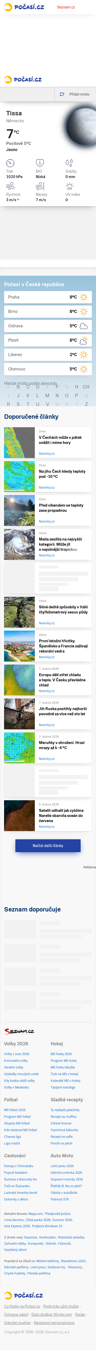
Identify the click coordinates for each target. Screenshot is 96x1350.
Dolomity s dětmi (16, 1199)
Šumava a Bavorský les (20, 1179)
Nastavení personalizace (54, 1323)
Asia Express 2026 (17, 1226)
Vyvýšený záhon (15, 1250)
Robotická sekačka (71, 1237)
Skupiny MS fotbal (17, 1123)
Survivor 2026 (62, 1220)
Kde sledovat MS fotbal (20, 1130)
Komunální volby (16, 1061)
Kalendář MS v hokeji (65, 1081)
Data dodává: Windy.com (51, 1314)
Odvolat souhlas (17, 1323)
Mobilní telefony (47, 1261)
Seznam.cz (66, 7)
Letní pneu (38, 1267)
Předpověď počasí (57, 1214)
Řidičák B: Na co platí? (66, 1186)
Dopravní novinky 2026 (67, 1179)
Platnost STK (60, 1199)
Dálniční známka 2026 (66, 1173)
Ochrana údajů (16, 1314)
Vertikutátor (47, 1237)
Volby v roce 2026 (16, 1054)
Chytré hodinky (14, 1273)
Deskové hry (57, 1267)
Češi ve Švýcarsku (17, 1186)
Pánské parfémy (38, 1273)
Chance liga (12, 1137)
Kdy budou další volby (19, 1081)
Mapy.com (35, 1214)
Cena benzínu (14, 1220)
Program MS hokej (64, 1061)
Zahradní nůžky (15, 1243)
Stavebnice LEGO (73, 1261)
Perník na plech (61, 1143)
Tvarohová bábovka (64, 1130)
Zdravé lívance (61, 1123)
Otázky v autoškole (64, 1193)
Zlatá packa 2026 (38, 1220)
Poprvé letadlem (15, 1173)
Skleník (51, 1243)
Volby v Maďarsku (16, 1087)
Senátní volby (13, 1067)
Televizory (75, 1267)
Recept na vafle (62, 1137)
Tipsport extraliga (63, 1087)
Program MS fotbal (17, 1117)
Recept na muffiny (64, 1117)
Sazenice (30, 1237)
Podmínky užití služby (61, 1306)
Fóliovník (64, 1243)
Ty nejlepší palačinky (65, 1110)
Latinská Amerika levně (20, 1193)
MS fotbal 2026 (15, 1110)
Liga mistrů (12, 1143)
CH (86, 386)
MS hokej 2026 (61, 1054)
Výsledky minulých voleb (21, 1074)
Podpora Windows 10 (47, 1226)
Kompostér (36, 1243)
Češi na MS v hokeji (64, 1074)
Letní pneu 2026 (62, 1166)
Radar (80, 1314)
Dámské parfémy (16, 1267)
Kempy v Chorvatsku (18, 1166)
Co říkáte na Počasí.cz (22, 1306)
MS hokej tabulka (63, 1067)
